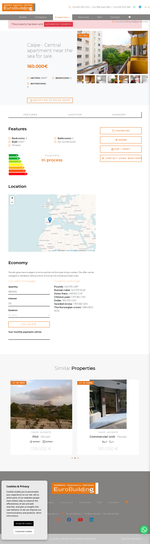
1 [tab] (72, 458)
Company (47, 502)
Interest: (12, 299)
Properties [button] (65, 502)
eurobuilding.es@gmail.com (132, 21)
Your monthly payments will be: (25, 332)
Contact (114, 502)
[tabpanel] (41, 417)
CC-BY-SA (91, 250)
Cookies (77, 539)
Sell (99, 502)
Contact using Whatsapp (122, 158)
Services (84, 502)
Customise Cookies (23, 531)
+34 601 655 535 (80, 7)
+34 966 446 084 (101, 7)
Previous (84, 52)
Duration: (13, 310)
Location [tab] (75, 114)
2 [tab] (75, 458)
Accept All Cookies (24, 523)
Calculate (29, 324)
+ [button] (12, 198)
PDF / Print (120, 149)
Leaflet (54, 250)
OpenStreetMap (72, 250)
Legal (55, 539)
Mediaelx (136, 539)
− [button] (12, 202)
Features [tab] (30, 114)
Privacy (65, 539)
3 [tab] (78, 458)
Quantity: (13, 287)
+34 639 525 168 (121, 7)
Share (121, 140)
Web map (90, 539)
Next (140, 52)
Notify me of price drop (50, 100)
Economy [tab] (119, 114)
